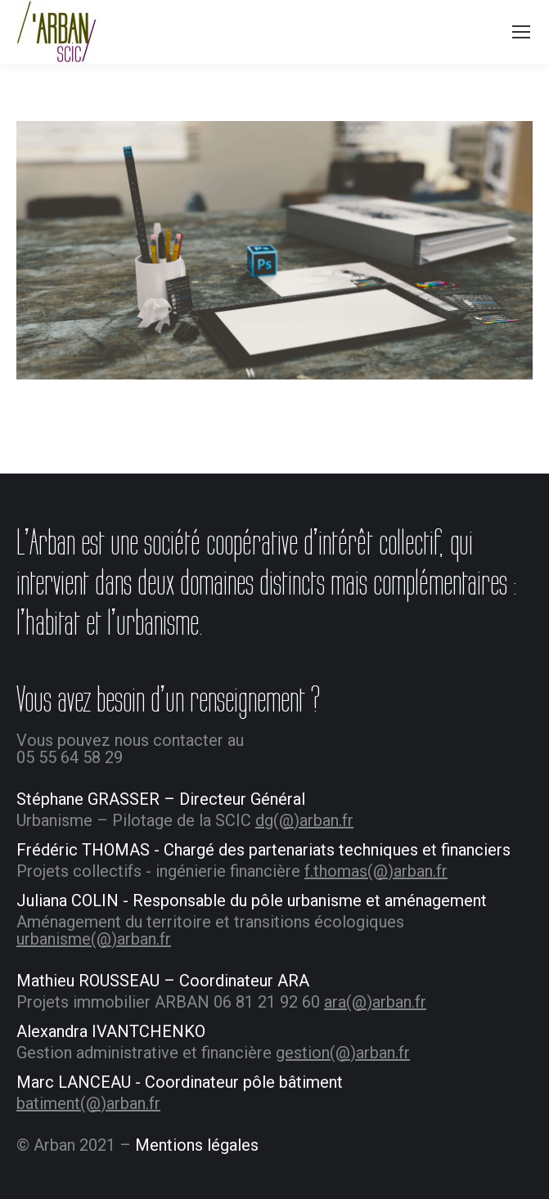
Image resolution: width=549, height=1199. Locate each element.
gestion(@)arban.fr (343, 1052)
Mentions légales (197, 1145)
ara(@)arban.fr (375, 1002)
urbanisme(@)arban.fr (93, 939)
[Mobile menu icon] (521, 31)
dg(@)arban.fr (304, 820)
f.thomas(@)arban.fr (376, 871)
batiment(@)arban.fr (88, 1103)
